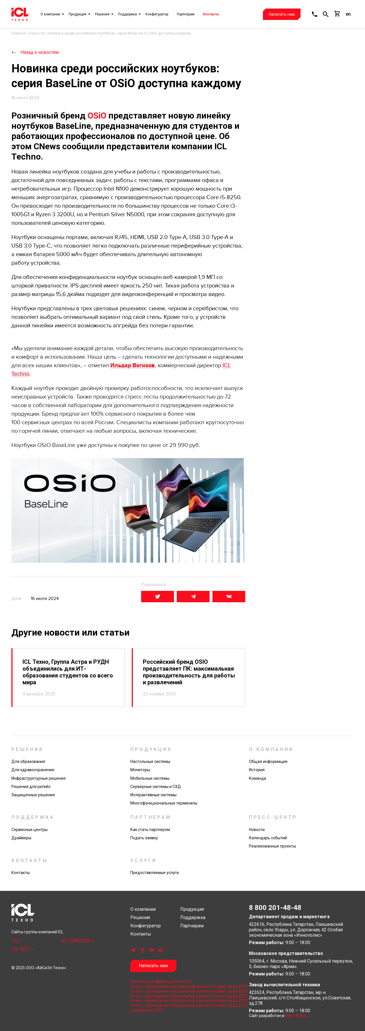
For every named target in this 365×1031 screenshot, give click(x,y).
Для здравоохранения (32, 769)
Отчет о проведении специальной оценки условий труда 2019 (182, 1000)
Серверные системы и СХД (155, 786)
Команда (257, 778)
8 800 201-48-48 (275, 908)
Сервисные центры (29, 829)
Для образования (28, 761)
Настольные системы (150, 761)
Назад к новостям (40, 52)
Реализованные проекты (272, 846)
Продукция (77, 14)
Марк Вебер (296, 1015)
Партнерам (185, 14)
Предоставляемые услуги (154, 872)
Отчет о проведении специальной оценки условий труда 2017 (182, 1005)
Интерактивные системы (153, 795)
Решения (102, 14)
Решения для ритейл (30, 786)
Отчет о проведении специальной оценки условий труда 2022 (182, 996)
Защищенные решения (33, 795)
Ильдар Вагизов (132, 365)
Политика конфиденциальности (160, 981)
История (257, 769)
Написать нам (282, 14)
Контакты (211, 14)
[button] (314, 14)
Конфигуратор (156, 14)
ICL (15, 941)
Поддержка (127, 14)
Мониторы (140, 769)
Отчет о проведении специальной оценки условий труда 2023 (182, 991)
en (348, 14)
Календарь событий (268, 838)
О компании (50, 14)
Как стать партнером (150, 829)
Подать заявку (144, 838)
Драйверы (21, 838)
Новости (257, 829)
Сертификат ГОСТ (147, 1010)
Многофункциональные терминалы (163, 803)
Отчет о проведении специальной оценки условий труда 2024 (182, 986)
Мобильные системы (149, 778)
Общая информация (268, 761)
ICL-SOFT (21, 949)
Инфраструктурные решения (38, 778)
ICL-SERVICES (76, 941)
